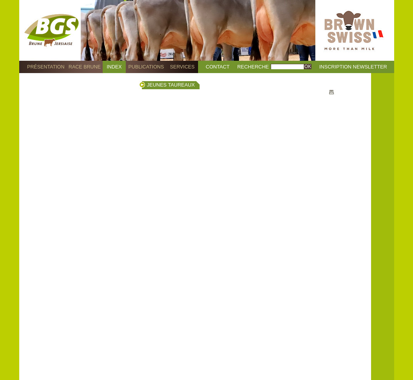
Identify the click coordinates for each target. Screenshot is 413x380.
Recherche (253, 67)
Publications (146, 67)
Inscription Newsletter (353, 67)
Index (114, 67)
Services (182, 67)
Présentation (45, 67)
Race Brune (84, 67)
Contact (218, 67)
